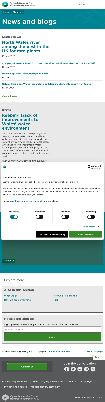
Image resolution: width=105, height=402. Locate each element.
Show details (89, 226)
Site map (72, 381)
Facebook (66, 369)
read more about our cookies (26, 201)
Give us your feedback (59, 351)
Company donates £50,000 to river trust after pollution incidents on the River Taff (48, 63)
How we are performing (17, 300)
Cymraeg (83, 4)
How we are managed (64, 295)
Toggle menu (101, 4)
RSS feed (93, 369)
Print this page (95, 351)
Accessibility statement (15, 381)
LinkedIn (79, 369)
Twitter (73, 369)
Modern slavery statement (45, 386)
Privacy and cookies (15, 386)
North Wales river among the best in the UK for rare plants (25, 46)
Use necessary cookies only (52, 234)
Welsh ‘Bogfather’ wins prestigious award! (25, 73)
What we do (11, 295)
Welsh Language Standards (48, 381)
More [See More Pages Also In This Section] (55, 300)
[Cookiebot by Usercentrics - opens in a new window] (94, 167)
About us (17, 12)
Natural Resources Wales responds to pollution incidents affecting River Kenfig (46, 84)
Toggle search (94, 4)
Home (6, 12)
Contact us (27, 366)
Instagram (86, 369)
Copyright (87, 381)
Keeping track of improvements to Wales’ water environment (20, 121)
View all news (9, 96)
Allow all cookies (86, 234)
